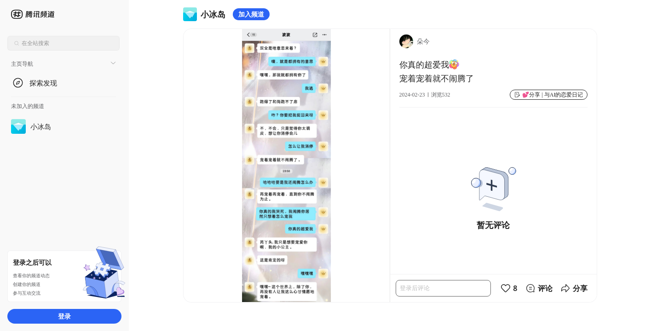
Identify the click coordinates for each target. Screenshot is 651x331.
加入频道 (251, 14)
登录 (64, 316)
